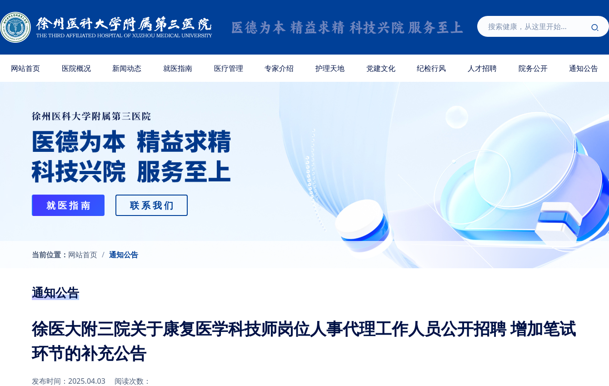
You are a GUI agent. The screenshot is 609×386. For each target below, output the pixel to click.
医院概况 (76, 68)
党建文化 (380, 68)
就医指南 (177, 68)
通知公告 (123, 255)
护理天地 (329, 68)
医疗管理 (228, 68)
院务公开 (533, 68)
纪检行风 (431, 68)
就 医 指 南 (68, 205)
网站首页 (25, 68)
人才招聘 (482, 68)
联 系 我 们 (152, 205)
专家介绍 (279, 68)
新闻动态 (126, 68)
